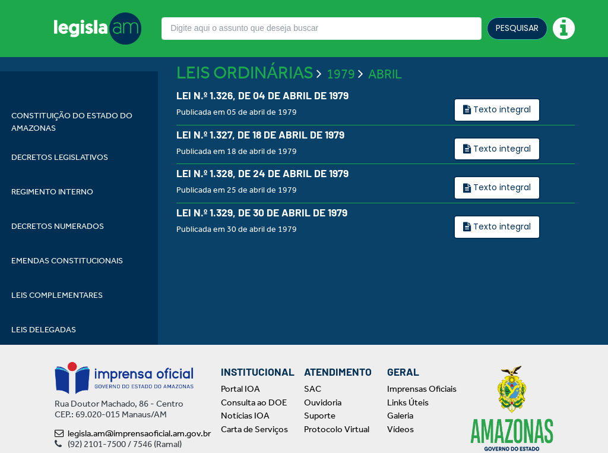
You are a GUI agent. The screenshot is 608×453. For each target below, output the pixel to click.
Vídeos (400, 429)
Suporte (319, 415)
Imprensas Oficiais (422, 388)
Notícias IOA (245, 415)
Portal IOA (240, 388)
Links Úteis (408, 402)
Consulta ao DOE (254, 402)
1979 (341, 110)
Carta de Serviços (254, 429)
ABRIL (385, 110)
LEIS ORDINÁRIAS (245, 108)
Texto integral (501, 145)
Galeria (400, 415)
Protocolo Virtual (336, 429)
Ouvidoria (322, 402)
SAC (312, 388)
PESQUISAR (517, 28)
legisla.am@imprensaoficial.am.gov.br (133, 433)
